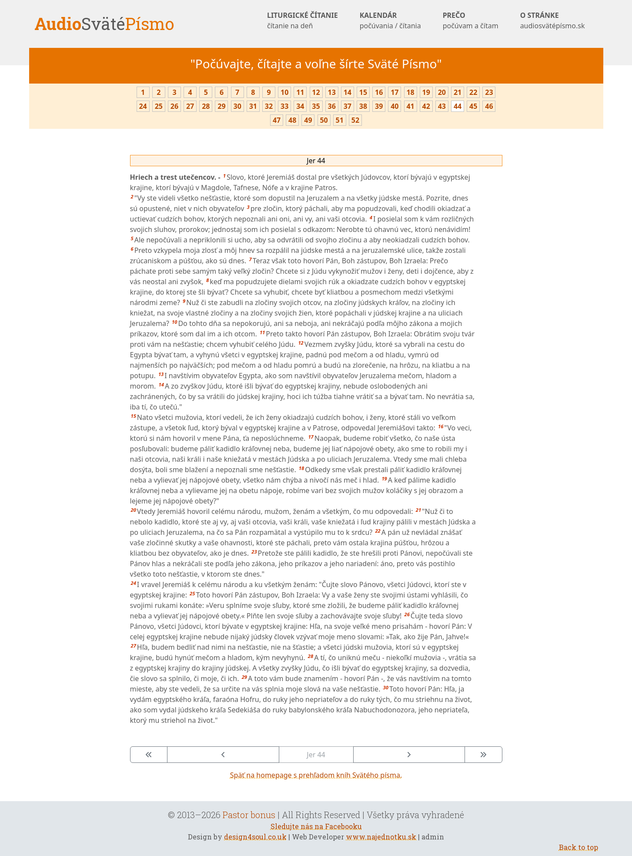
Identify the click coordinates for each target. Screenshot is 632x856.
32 (269, 106)
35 (316, 106)
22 (473, 92)
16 (379, 92)
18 (410, 92)
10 (284, 92)
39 (379, 106)
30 (237, 106)
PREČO (470, 20)
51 (340, 120)
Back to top (578, 847)
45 (473, 106)
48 (292, 120)
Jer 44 (316, 160)
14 (347, 92)
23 (489, 92)
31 (253, 106)
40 (394, 106)
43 (442, 106)
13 (332, 92)
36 (332, 106)
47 (277, 120)
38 (363, 106)
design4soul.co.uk (255, 836)
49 (308, 120)
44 (457, 106)
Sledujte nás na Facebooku (316, 826)
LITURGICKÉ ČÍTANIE (302, 20)
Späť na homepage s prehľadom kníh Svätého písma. (316, 775)
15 (363, 92)
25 (159, 106)
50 (324, 120)
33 (284, 106)
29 (221, 106)
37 (347, 106)
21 (457, 92)
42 (426, 106)
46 (489, 106)
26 (174, 106)
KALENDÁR (390, 20)
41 (410, 106)
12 (316, 92)
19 (426, 92)
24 (143, 106)
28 (206, 106)
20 (442, 92)
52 (355, 120)
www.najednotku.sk (381, 836)
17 (394, 92)
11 (300, 92)
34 (300, 106)
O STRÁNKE (552, 20)
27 (190, 106)
